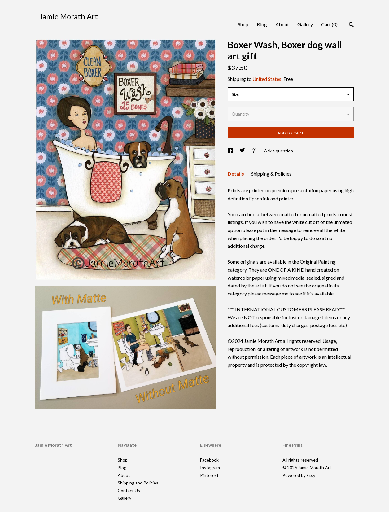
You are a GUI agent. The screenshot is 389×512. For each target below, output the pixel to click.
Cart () (329, 24)
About (282, 24)
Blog (262, 24)
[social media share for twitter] (243, 150)
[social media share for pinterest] (255, 150)
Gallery (305, 24)
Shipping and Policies (138, 482)
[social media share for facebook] (231, 150)
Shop (243, 24)
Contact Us (129, 490)
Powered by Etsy (298, 475)
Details (236, 174)
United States (266, 79)
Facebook (209, 459)
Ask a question (278, 150)
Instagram (210, 467)
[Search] (351, 25)
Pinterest (209, 475)
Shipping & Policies (271, 174)
